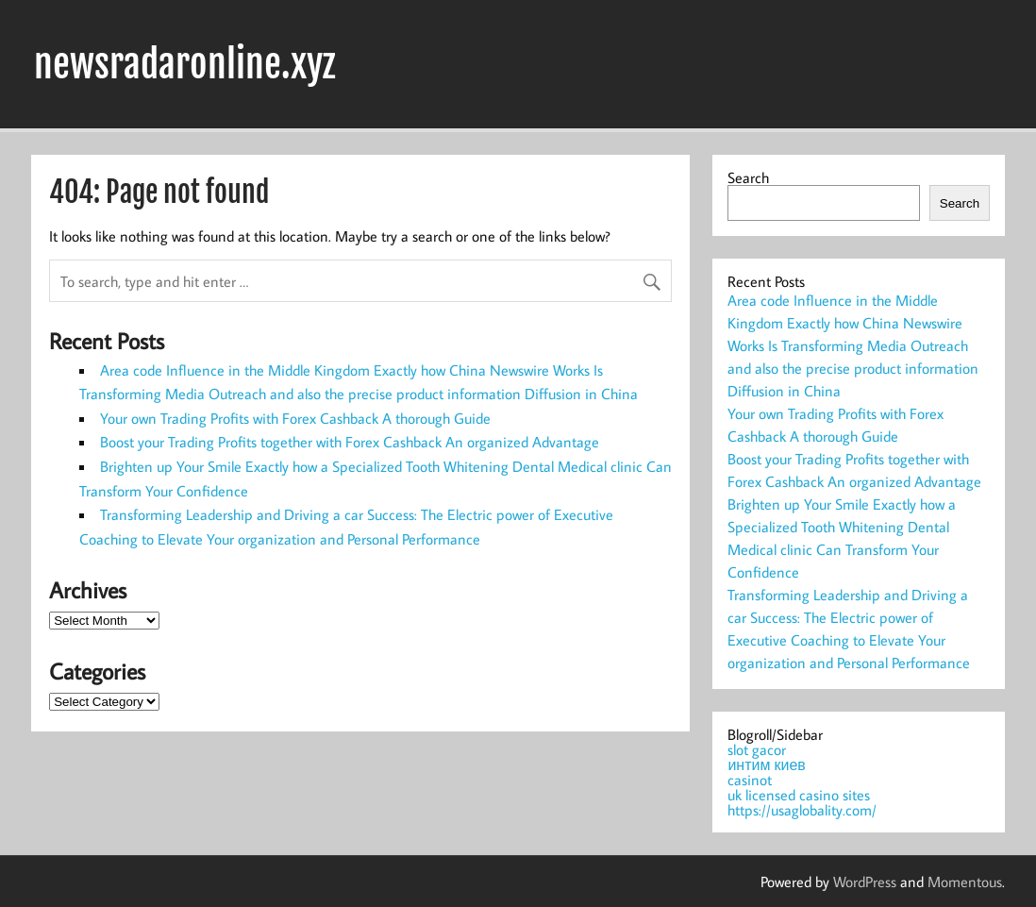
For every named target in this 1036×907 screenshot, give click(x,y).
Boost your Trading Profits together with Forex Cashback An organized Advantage (349, 441)
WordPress (864, 881)
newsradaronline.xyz (184, 64)
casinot (749, 779)
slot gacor (756, 749)
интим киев (766, 764)
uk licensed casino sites (798, 794)
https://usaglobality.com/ (802, 809)
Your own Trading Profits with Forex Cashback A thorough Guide (295, 418)
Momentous (964, 881)
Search (748, 177)
